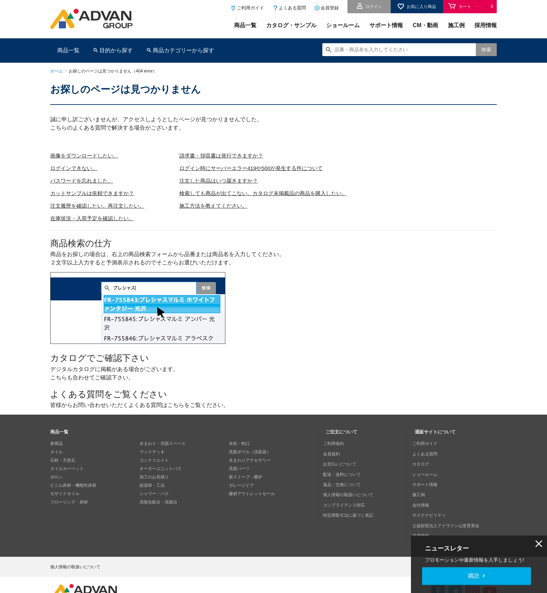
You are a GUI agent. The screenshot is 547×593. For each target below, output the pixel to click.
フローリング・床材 (69, 502)
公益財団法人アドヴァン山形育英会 (448, 510)
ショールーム (343, 25)
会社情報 (423, 493)
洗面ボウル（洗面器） (250, 451)
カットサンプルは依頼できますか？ (95, 193)
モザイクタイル (65, 493)
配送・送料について (344, 468)
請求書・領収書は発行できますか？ (230, 156)
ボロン (56, 477)
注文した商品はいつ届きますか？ (227, 181)
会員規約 (333, 451)
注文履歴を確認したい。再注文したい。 (100, 206)
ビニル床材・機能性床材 (73, 485)
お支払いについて (342, 460)
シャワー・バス (154, 493)
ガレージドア (241, 485)
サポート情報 (386, 25)
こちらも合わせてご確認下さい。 (92, 377)
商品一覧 (245, 25)
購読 (473, 576)
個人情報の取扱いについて (350, 485)
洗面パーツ (239, 468)
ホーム (56, 71)
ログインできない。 (75, 168)
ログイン (373, 6)
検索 (486, 49)
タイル (56, 451)
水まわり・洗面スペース (163, 443)
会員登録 (330, 7)
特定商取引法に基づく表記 (350, 502)
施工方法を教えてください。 (222, 206)
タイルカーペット (67, 468)
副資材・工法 (152, 485)
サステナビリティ (431, 502)
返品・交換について (344, 477)
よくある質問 (292, 7)
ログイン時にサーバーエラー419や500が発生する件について (262, 168)
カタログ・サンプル (291, 25)
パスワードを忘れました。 (83, 181)
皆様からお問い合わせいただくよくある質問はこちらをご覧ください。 (139, 405)
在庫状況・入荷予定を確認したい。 (95, 218)
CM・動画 (425, 25)
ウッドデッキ (152, 451)
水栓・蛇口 (239, 443)
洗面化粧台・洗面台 (158, 502)
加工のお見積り (154, 477)
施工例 (456, 25)
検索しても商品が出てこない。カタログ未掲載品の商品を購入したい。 (275, 193)
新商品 (56, 443)
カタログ (423, 460)
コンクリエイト (154, 460)
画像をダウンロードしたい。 (86, 156)
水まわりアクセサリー (250, 460)
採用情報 (485, 25)
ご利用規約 (335, 443)
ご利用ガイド (250, 7)
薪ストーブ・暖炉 (245, 477)
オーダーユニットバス (160, 468)
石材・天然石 (62, 460)
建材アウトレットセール (252, 493)
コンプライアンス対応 (346, 493)
